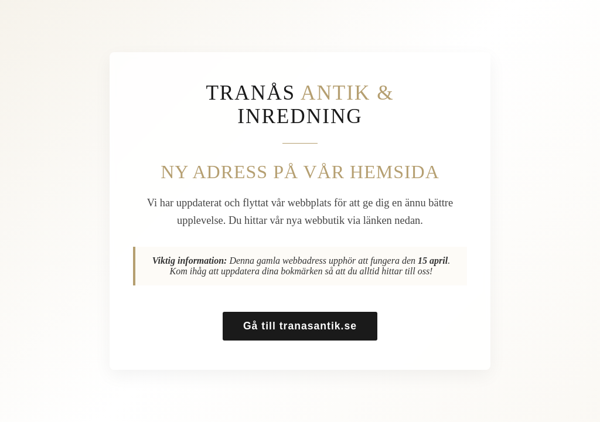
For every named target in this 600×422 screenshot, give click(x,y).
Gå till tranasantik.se (300, 326)
